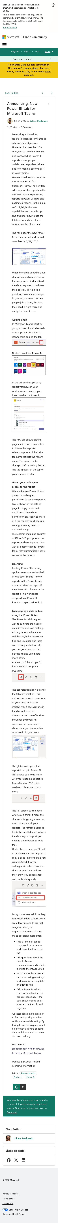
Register (15, 51)
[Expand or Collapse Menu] (4, 44)
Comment (12, 1112)
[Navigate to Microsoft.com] (10, 37)
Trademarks (7, 1203)
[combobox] (32, 59)
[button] (49, 104)
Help (37, 51)
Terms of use (8, 1198)
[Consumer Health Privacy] (29, 1214)
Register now (10, 27)
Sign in (27, 51)
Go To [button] (47, 51)
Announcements (28, 1073)
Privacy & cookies (10, 1193)
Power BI (30, 1077)
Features (17, 1077)
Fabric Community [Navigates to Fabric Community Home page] (35, 37)
